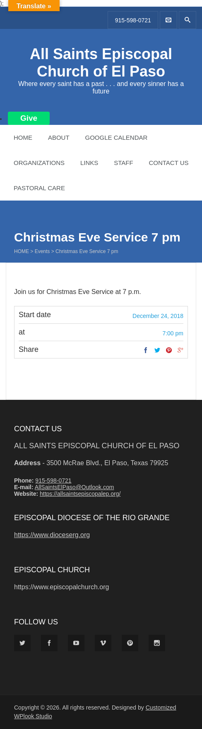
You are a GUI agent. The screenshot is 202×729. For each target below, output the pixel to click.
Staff (123, 162)
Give (28, 118)
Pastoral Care (39, 187)
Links (89, 162)
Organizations (39, 162)
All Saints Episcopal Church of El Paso (101, 62)
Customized (161, 707)
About (59, 137)
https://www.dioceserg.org (52, 534)
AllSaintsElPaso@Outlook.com (74, 487)
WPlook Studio (33, 716)
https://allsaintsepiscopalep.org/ (80, 493)
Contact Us (168, 162)
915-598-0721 (133, 20)
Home (23, 137)
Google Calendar (116, 137)
